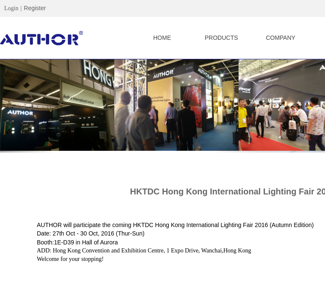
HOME (162, 37)
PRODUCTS (221, 37)
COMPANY (280, 37)
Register (35, 8)
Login (11, 8)
